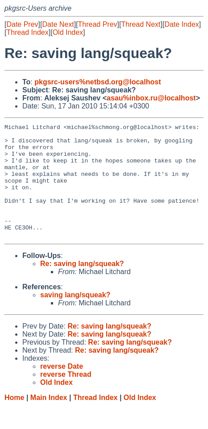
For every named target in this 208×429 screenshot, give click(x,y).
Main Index (48, 420)
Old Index (68, 32)
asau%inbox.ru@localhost (151, 98)
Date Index (181, 24)
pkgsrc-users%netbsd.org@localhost (97, 82)
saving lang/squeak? (75, 317)
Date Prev (22, 24)
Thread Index (27, 32)
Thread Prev (97, 24)
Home (14, 420)
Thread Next (140, 24)
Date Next (58, 24)
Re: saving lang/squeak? (82, 286)
